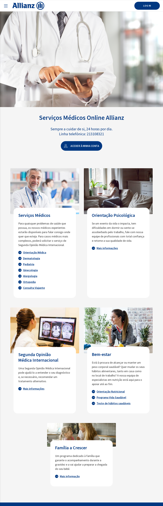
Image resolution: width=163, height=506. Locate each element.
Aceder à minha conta (81, 146)
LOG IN (147, 5)
